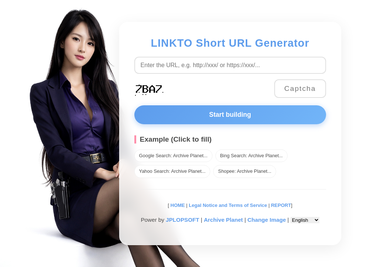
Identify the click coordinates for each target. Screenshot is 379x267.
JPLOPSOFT (182, 220)
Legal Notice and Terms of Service (228, 205)
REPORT (281, 205)
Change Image (267, 220)
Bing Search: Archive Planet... (251, 155)
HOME (177, 205)
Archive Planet (223, 220)
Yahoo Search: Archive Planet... (172, 171)
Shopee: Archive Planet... (244, 171)
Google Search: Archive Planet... (173, 155)
